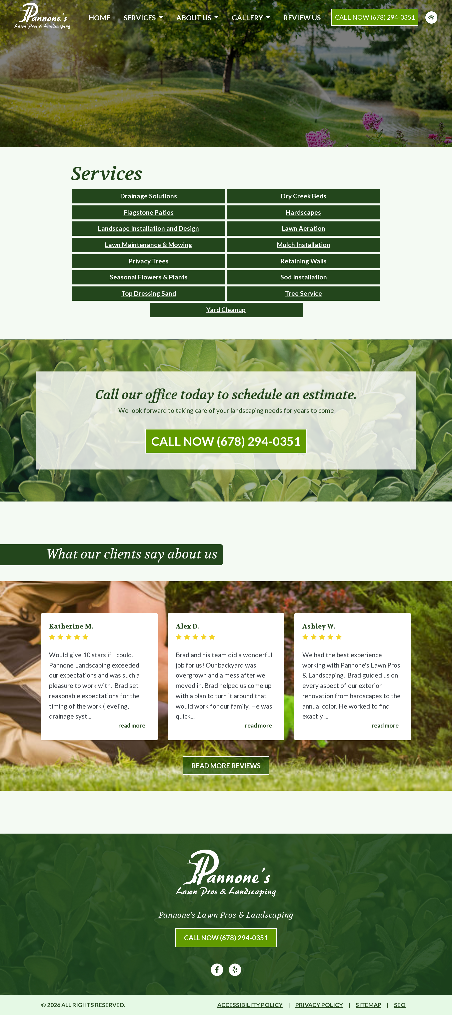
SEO (400, 1004)
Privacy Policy (319, 1004)
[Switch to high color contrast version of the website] (431, 17)
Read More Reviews (226, 766)
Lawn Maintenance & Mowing (148, 244)
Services (143, 17)
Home (99, 17)
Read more (131, 725)
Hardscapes (303, 212)
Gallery (251, 17)
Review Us (302, 17)
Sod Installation (303, 277)
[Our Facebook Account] (217, 973)
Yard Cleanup (226, 309)
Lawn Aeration (303, 228)
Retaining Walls (304, 261)
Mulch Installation (303, 244)
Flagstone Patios (149, 212)
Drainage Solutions (148, 196)
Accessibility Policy (250, 1004)
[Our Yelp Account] (235, 973)
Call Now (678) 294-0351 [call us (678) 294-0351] (226, 441)
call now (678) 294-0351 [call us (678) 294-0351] (375, 17)
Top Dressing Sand (148, 293)
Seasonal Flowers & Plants (149, 277)
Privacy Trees (149, 261)
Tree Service (303, 293)
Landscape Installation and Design (148, 228)
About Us (197, 17)
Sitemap (368, 1004)
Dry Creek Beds (303, 196)
